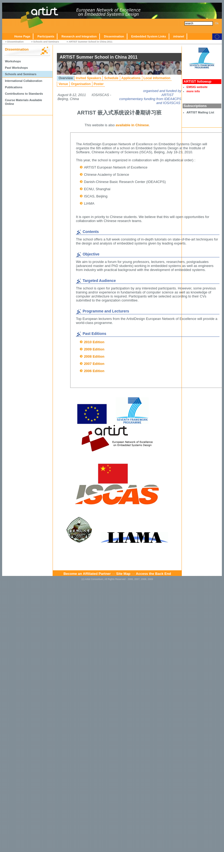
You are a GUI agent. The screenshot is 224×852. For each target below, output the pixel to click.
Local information (157, 78)
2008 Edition (94, 356)
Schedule (111, 78)
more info (193, 91)
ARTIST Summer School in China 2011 (90, 41)
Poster (99, 84)
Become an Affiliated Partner (87, 574)
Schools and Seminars (46, 41)
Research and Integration (79, 36)
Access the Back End (153, 574)
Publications (13, 87)
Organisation (81, 84)
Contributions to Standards (24, 93)
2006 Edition (94, 371)
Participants (45, 36)
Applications (131, 78)
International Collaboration (23, 80)
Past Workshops (16, 67)
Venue (63, 84)
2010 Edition (94, 342)
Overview (65, 78)
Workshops (13, 61)
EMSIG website (197, 87)
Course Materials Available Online (23, 101)
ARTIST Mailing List (200, 112)
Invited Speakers (88, 78)
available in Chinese (132, 125)
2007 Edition (94, 364)
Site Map (123, 574)
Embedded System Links (148, 36)
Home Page (22, 36)
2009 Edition (94, 349)
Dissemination (114, 36)
